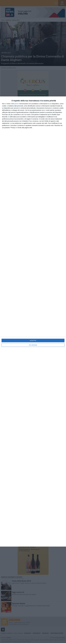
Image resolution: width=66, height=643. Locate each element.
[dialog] (33, 321)
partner (16, 103)
